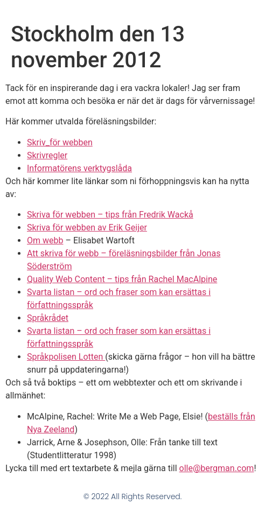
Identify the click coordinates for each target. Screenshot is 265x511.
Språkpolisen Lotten (66, 357)
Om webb (45, 240)
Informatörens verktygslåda (79, 168)
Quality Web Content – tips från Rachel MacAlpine (122, 279)
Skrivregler (47, 155)
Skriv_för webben (60, 142)
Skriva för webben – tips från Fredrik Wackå (110, 214)
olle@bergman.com (216, 468)
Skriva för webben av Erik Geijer (87, 227)
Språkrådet (47, 318)
